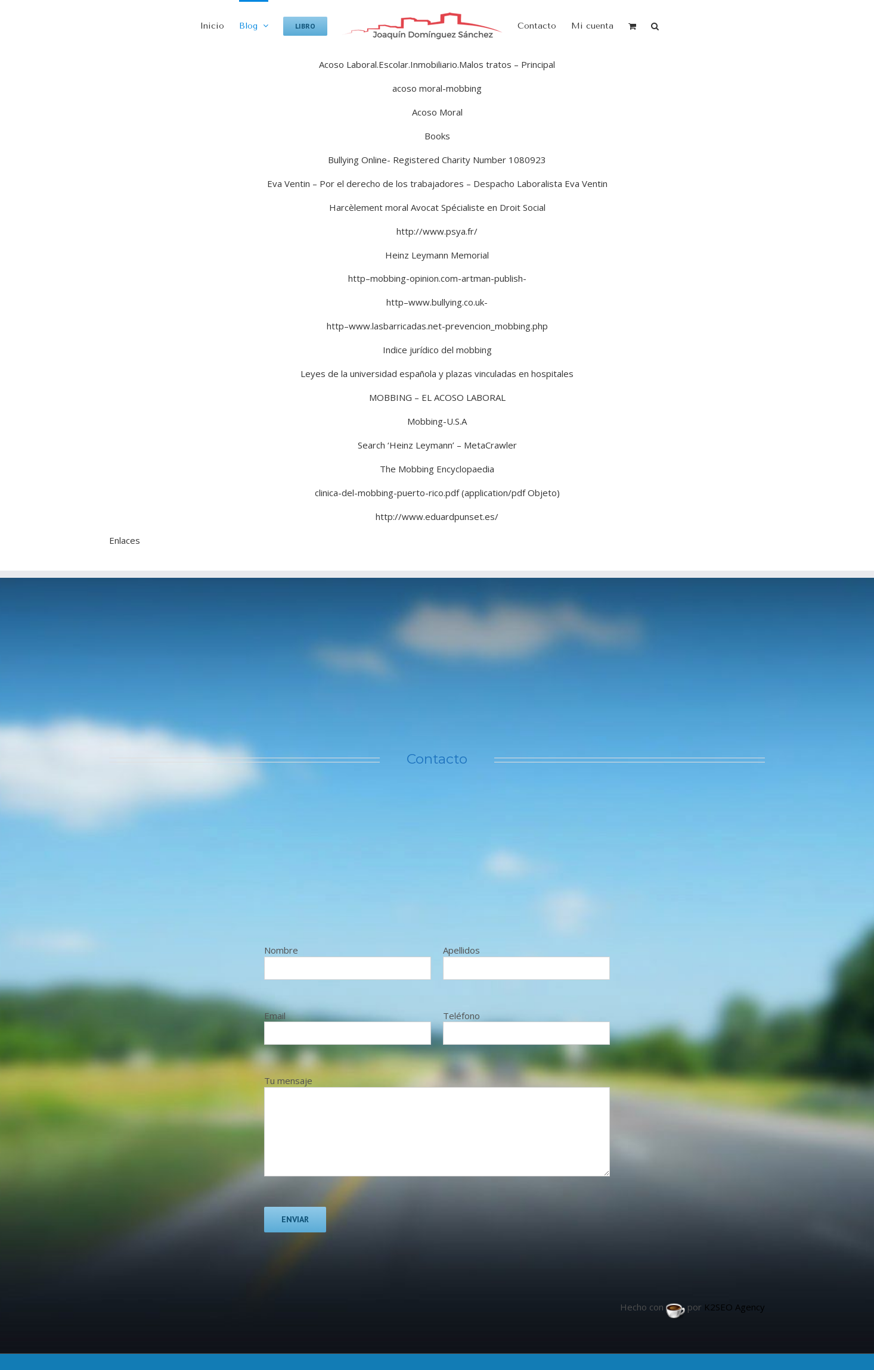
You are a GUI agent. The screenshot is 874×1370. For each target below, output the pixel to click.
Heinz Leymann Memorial (437, 255)
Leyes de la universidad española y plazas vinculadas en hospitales (437, 373)
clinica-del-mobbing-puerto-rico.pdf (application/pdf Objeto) (437, 493)
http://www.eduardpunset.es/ (437, 516)
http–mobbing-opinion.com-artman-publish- (437, 278)
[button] (655, 25)
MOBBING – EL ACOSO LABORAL (437, 397)
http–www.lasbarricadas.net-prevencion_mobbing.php (437, 326)
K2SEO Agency (734, 1307)
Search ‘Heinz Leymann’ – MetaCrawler (437, 445)
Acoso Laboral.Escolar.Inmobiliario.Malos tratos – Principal (437, 64)
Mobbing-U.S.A (437, 421)
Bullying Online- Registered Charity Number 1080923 (437, 160)
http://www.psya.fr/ (437, 231)
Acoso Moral (437, 112)
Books (437, 136)
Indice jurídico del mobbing (437, 350)
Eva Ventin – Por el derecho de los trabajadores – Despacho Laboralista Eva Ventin (437, 183)
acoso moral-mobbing (437, 88)
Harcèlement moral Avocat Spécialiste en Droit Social (437, 207)
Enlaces (124, 540)
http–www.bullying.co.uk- (437, 302)
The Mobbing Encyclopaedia (437, 469)
